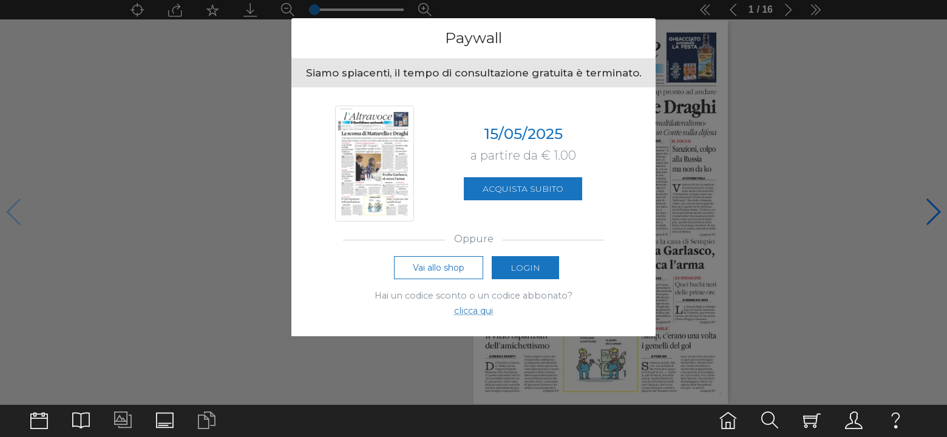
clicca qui (473, 311)
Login (525, 267)
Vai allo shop (438, 267)
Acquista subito (523, 188)
